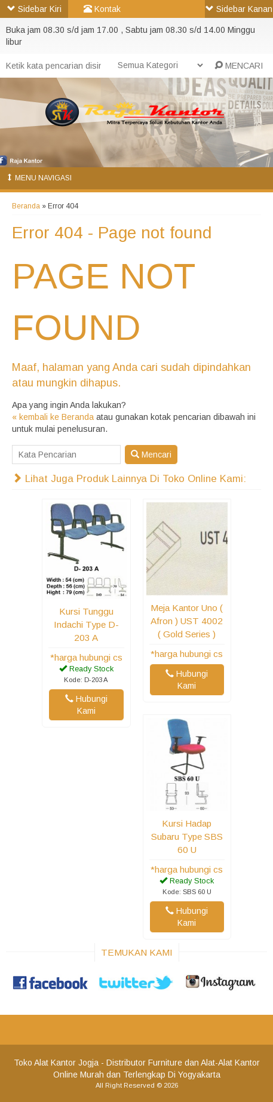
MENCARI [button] (238, 65)
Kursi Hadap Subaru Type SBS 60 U (187, 836)
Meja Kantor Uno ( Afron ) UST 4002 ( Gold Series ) (187, 621)
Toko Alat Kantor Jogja (56, 1062)
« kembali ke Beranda (53, 417)
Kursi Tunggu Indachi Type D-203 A (86, 624)
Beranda (26, 206)
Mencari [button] (151, 454)
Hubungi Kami (86, 705)
